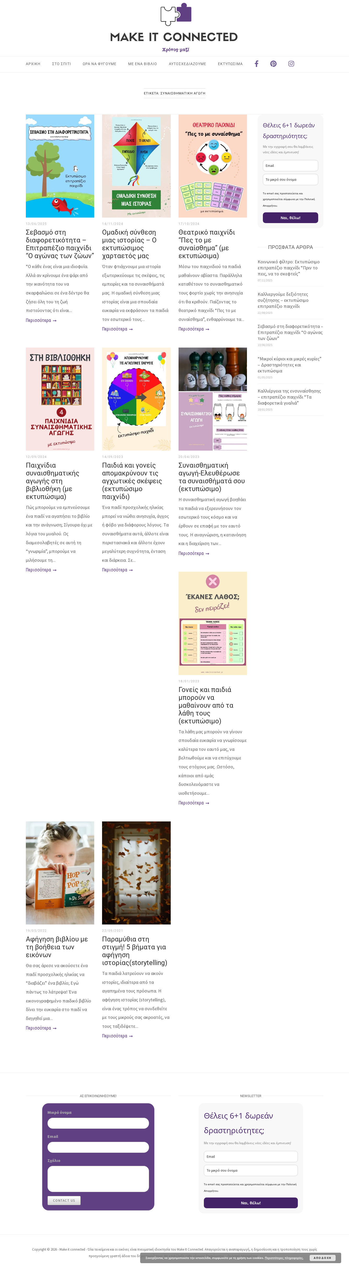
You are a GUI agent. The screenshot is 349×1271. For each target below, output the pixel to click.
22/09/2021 (112, 931)
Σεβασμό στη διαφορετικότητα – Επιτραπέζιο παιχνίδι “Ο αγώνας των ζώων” (60, 244)
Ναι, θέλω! (290, 217)
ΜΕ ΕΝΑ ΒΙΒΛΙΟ (142, 64)
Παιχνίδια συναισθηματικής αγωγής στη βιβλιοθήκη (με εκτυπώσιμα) (52, 481)
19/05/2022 (36, 931)
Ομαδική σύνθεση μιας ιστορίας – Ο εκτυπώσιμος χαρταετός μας (129, 244)
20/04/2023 (189, 457)
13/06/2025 (36, 224)
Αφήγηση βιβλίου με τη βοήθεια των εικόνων (57, 947)
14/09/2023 (112, 457)
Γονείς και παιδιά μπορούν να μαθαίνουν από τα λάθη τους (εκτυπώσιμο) (206, 705)
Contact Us (64, 1200)
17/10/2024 (189, 224)
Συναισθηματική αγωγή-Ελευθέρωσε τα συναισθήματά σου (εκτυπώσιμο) (212, 477)
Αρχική (33, 64)
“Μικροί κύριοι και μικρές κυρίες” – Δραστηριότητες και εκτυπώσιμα (290, 365)
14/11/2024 (112, 224)
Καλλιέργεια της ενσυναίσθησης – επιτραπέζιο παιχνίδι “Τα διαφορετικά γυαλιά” (289, 397)
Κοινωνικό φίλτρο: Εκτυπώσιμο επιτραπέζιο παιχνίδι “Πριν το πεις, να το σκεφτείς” (289, 268)
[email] (290, 165)
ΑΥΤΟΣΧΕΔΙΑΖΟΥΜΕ (187, 64)
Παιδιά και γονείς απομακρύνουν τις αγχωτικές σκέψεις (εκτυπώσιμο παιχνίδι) (132, 481)
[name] (290, 179)
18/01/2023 (189, 681)
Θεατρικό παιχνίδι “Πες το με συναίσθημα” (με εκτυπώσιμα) (207, 244)
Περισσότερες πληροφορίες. (284, 1257)
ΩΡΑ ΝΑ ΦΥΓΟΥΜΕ (99, 64)
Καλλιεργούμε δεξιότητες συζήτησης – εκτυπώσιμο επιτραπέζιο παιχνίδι (283, 300)
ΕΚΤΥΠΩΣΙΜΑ (230, 64)
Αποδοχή (323, 1258)
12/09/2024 (36, 457)
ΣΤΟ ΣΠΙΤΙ (61, 64)
